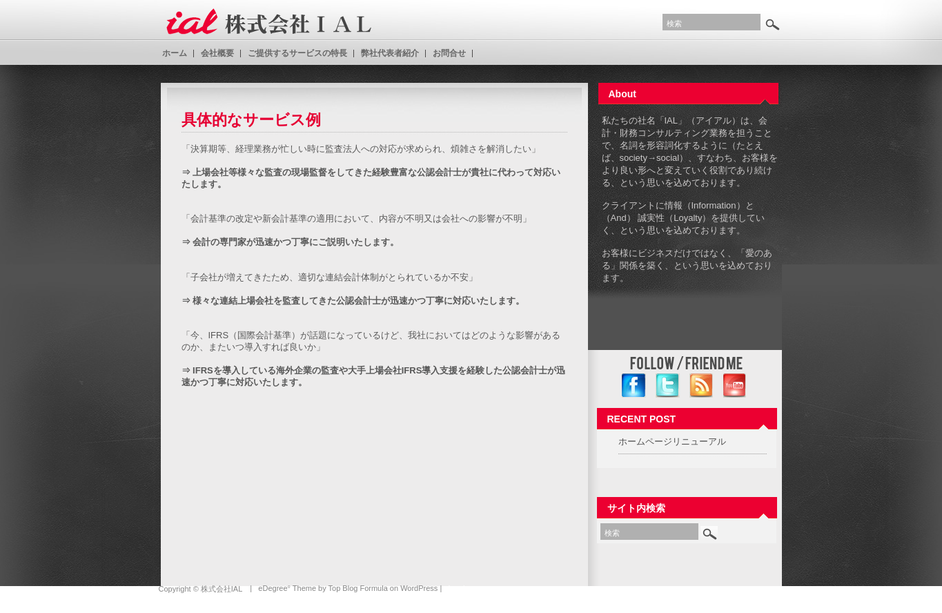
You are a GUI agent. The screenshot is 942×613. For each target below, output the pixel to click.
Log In (458, 588)
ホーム (174, 53)
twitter (668, 385)
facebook (634, 385)
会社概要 (217, 53)
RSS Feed (701, 385)
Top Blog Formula (358, 588)
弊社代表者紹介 (390, 53)
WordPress (419, 588)
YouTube (735, 385)
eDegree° (274, 588)
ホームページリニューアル (672, 441)
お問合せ (449, 53)
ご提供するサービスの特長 (297, 53)
